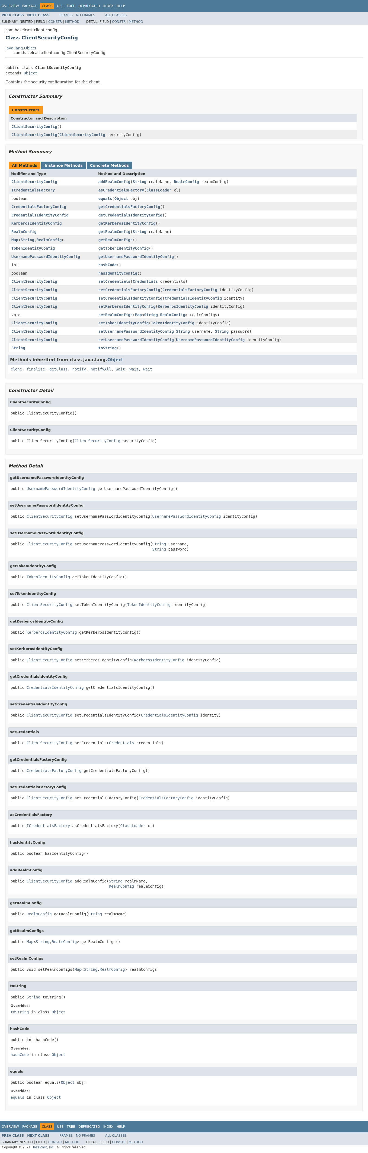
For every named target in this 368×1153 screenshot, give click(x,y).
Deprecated (89, 6)
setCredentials (114, 281)
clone (16, 369)
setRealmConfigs (115, 315)
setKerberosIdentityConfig (127, 306)
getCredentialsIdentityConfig (130, 215)
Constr (55, 22)
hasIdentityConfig (117, 273)
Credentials (145, 281)
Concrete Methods (109, 165)
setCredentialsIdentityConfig (130, 298)
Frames (66, 15)
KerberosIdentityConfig (36, 223)
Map (14, 240)
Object (30, 73)
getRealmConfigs (115, 240)
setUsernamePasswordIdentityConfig (136, 331)
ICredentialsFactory (33, 190)
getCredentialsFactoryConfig (129, 207)
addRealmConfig (114, 182)
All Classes (116, 15)
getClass (58, 369)
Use (60, 6)
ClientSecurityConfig (34, 126)
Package (29, 6)
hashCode (107, 265)
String (139, 182)
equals (105, 198)
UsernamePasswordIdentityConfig (45, 257)
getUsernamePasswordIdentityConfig (136, 257)
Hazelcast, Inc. (43, 1147)
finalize (36, 369)
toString (107, 348)
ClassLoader (159, 190)
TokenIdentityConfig (33, 248)
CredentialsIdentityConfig (40, 215)
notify (79, 369)
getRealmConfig (114, 232)
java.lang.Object (20, 48)
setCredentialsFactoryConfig (129, 290)
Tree (71, 6)
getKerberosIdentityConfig (127, 223)
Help (121, 6)
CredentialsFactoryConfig (38, 207)
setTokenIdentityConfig (123, 323)
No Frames (85, 15)
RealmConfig (186, 182)
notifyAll (101, 369)
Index (108, 6)
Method (72, 22)
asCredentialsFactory (121, 190)
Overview (10, 6)
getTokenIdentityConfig (123, 248)
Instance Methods (63, 165)
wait (120, 369)
